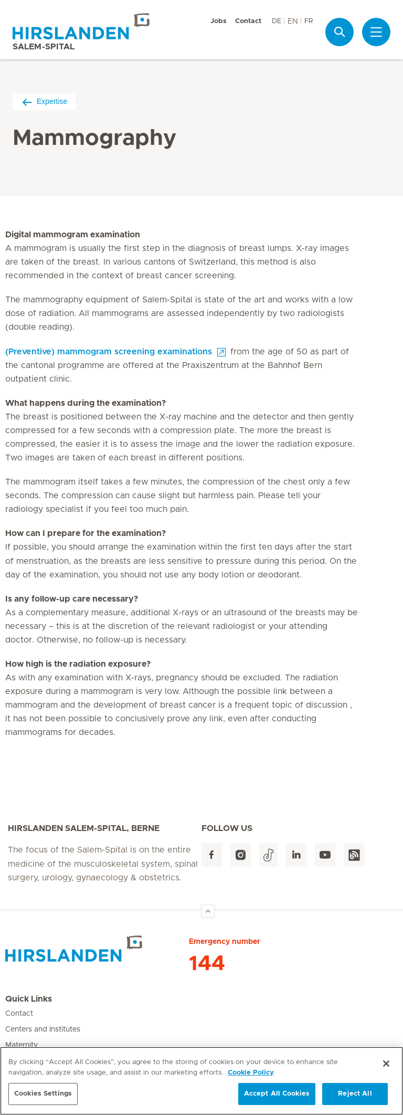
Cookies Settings (43, 1094)
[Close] (386, 1064)
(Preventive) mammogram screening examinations (108, 352)
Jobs (218, 21)
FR (308, 21)
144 (207, 963)
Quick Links (28, 999)
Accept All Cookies (277, 1094)
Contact (248, 21)
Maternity (21, 1045)
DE (276, 21)
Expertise (44, 102)
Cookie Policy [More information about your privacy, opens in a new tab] (251, 1073)
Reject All (355, 1094)
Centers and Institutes (42, 1029)
